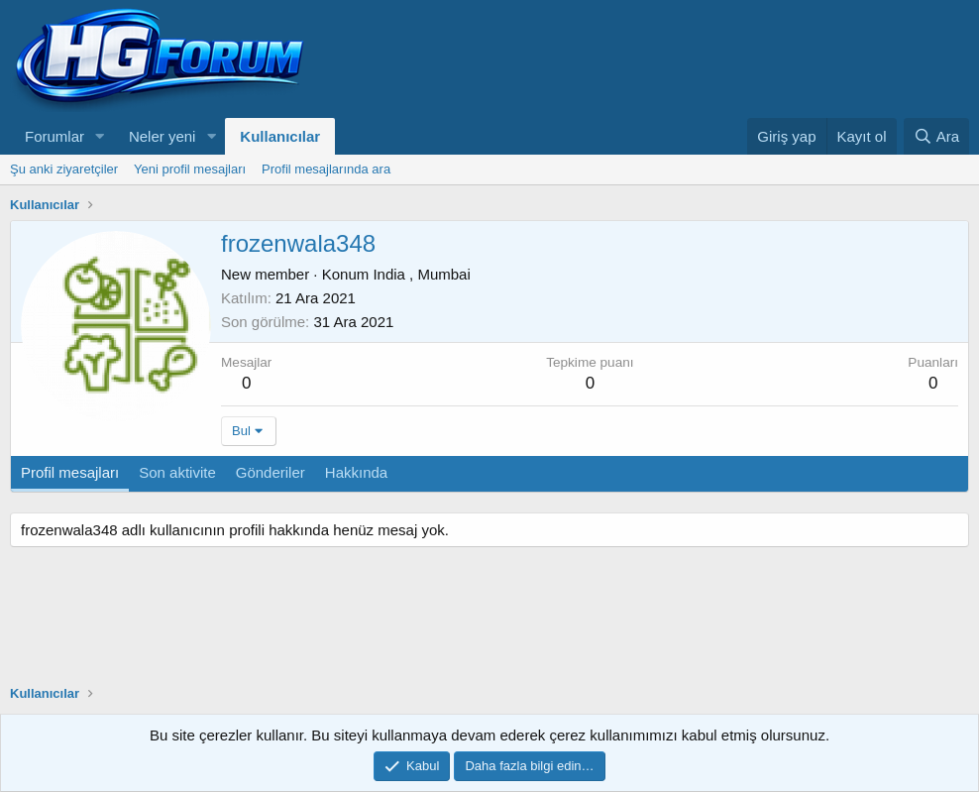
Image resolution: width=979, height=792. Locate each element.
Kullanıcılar (280, 136)
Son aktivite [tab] (177, 472)
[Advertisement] (737, 59)
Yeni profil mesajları (190, 169)
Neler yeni (162, 136)
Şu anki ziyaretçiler (64, 169)
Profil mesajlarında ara (326, 169)
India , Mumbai (421, 274)
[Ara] (936, 136)
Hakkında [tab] (356, 472)
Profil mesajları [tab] (70, 472)
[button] (100, 136)
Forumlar (54, 136)
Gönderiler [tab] (270, 472)
